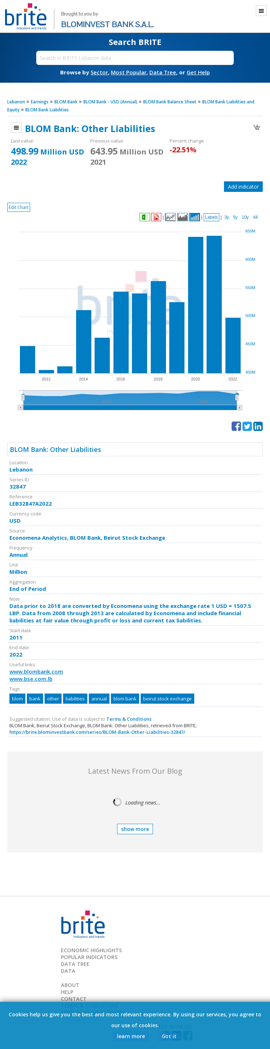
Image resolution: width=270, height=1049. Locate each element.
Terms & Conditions (128, 719)
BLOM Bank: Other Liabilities (55, 449)
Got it (169, 1036)
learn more (131, 1036)
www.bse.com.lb (31, 678)
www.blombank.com (36, 671)
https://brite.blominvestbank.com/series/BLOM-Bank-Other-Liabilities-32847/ (97, 732)
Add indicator (243, 186)
